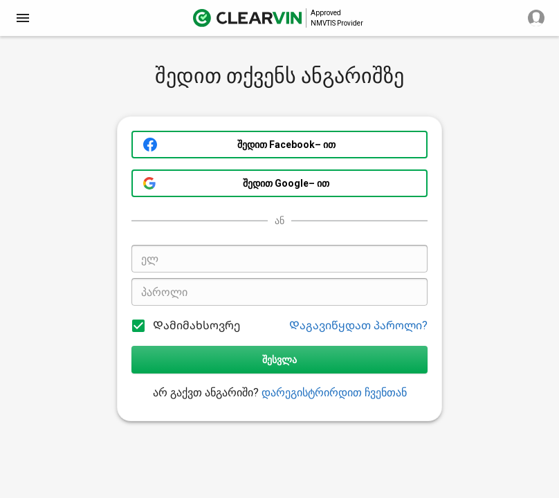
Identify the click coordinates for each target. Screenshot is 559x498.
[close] (23, 18)
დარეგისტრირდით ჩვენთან (334, 392)
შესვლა (279, 359)
